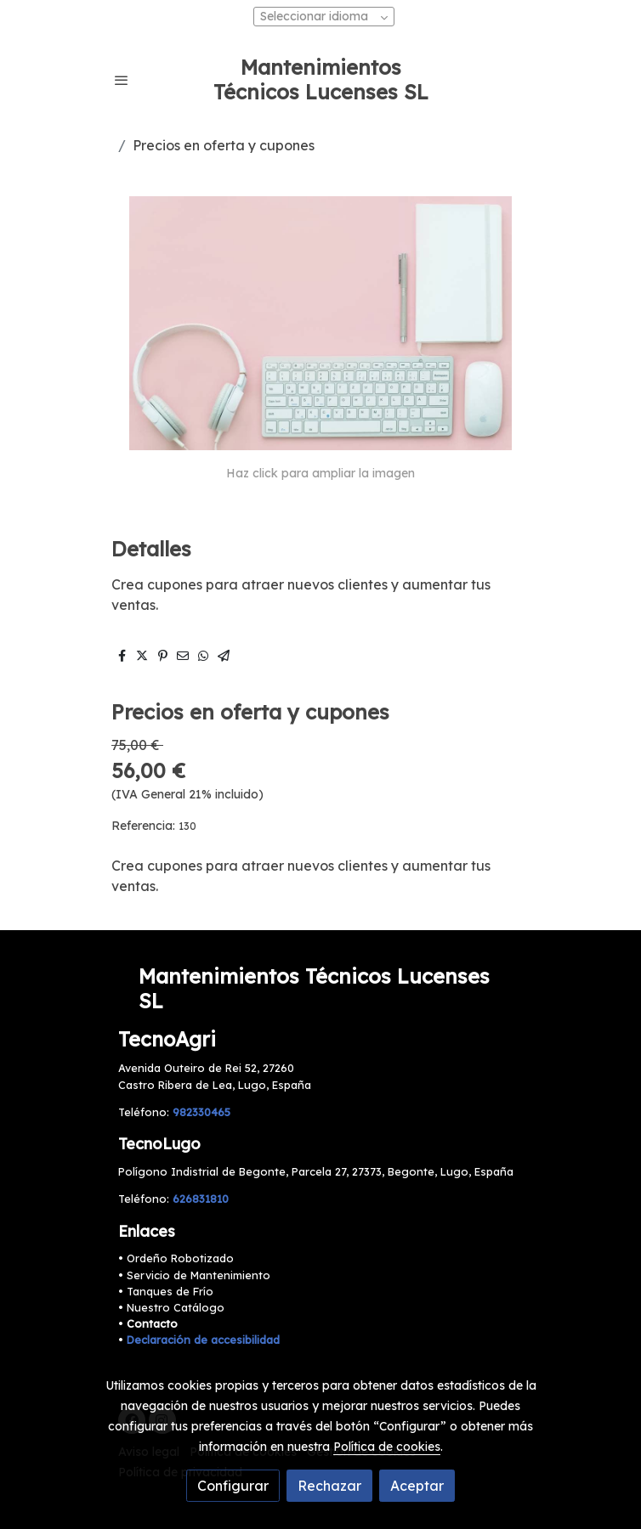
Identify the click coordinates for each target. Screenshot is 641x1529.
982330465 (201, 1112)
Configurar (233, 1485)
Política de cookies (386, 1446)
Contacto (152, 1323)
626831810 (201, 1198)
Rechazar (329, 1485)
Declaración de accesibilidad (203, 1339)
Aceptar (417, 1485)
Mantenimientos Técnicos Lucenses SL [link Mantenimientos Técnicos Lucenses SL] (320, 79)
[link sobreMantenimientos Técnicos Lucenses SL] (320, 988)
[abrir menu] (122, 79)
